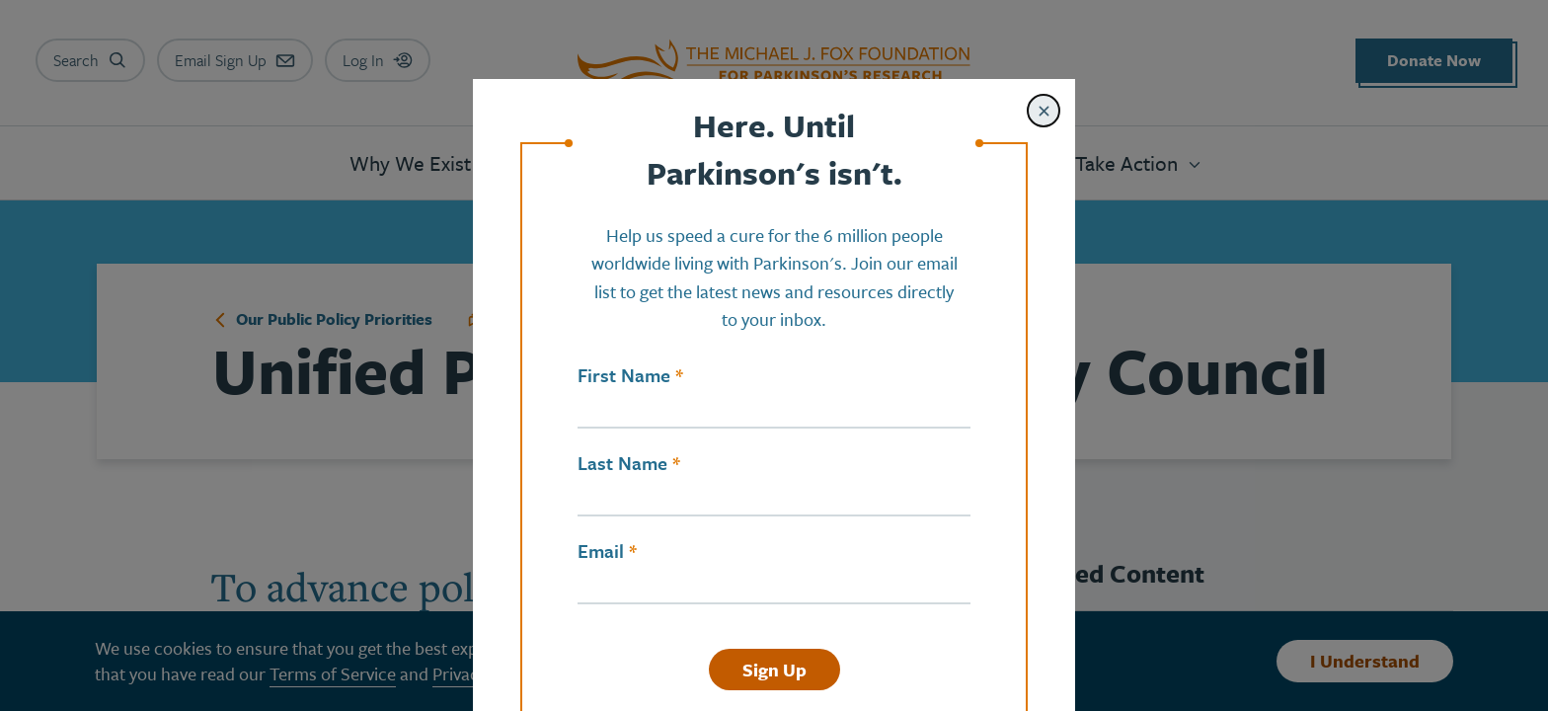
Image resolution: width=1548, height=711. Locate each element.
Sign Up (774, 669)
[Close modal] (1043, 110)
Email (601, 551)
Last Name (622, 463)
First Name (624, 375)
